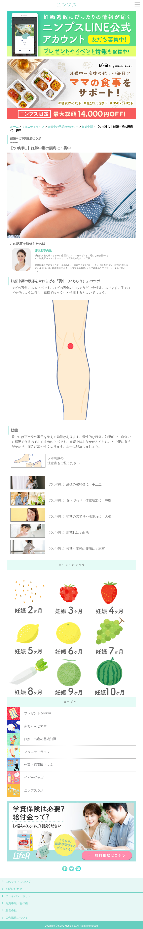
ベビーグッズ (33, 777)
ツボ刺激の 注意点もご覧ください (63, 460)
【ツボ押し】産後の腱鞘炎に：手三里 (74, 484)
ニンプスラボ (33, 790)
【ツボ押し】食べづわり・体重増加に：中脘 (79, 500)
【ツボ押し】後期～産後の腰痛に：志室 (76, 548)
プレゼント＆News (37, 713)
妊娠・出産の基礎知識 (40, 739)
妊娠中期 (87, 126)
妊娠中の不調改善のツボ (62, 126)
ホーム (14, 126)
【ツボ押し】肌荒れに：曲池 (68, 532)
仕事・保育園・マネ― (40, 764)
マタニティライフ (33, 126)
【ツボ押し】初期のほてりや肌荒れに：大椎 (79, 516)
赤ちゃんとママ (35, 726)
